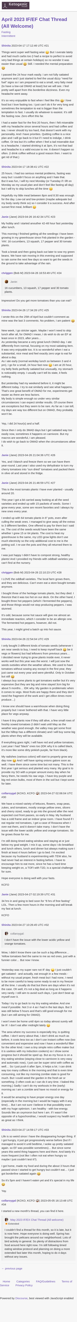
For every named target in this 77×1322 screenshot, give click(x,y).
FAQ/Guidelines (45, 1281)
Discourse (21, 1298)
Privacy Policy (24, 1285)
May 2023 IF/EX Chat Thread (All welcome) (36, 1219)
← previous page (11, 1268)
